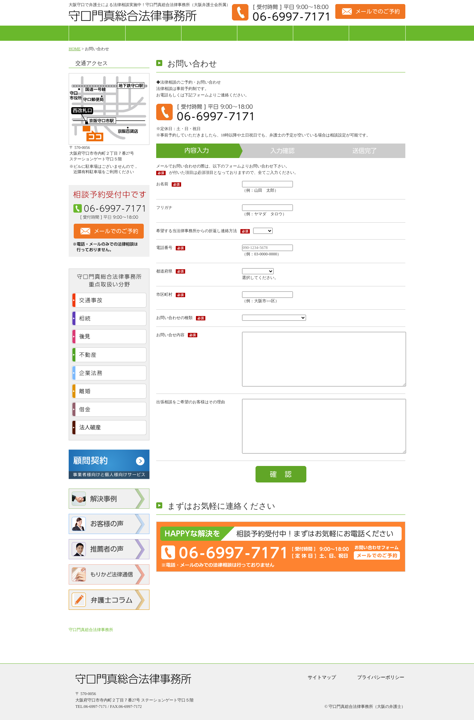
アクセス (377, 33)
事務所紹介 (209, 33)
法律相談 (153, 33)
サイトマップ (322, 677)
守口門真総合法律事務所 (91, 629)
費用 (321, 33)
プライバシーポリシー (380, 677)
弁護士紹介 (265, 33)
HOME (74, 48)
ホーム (97, 33)
